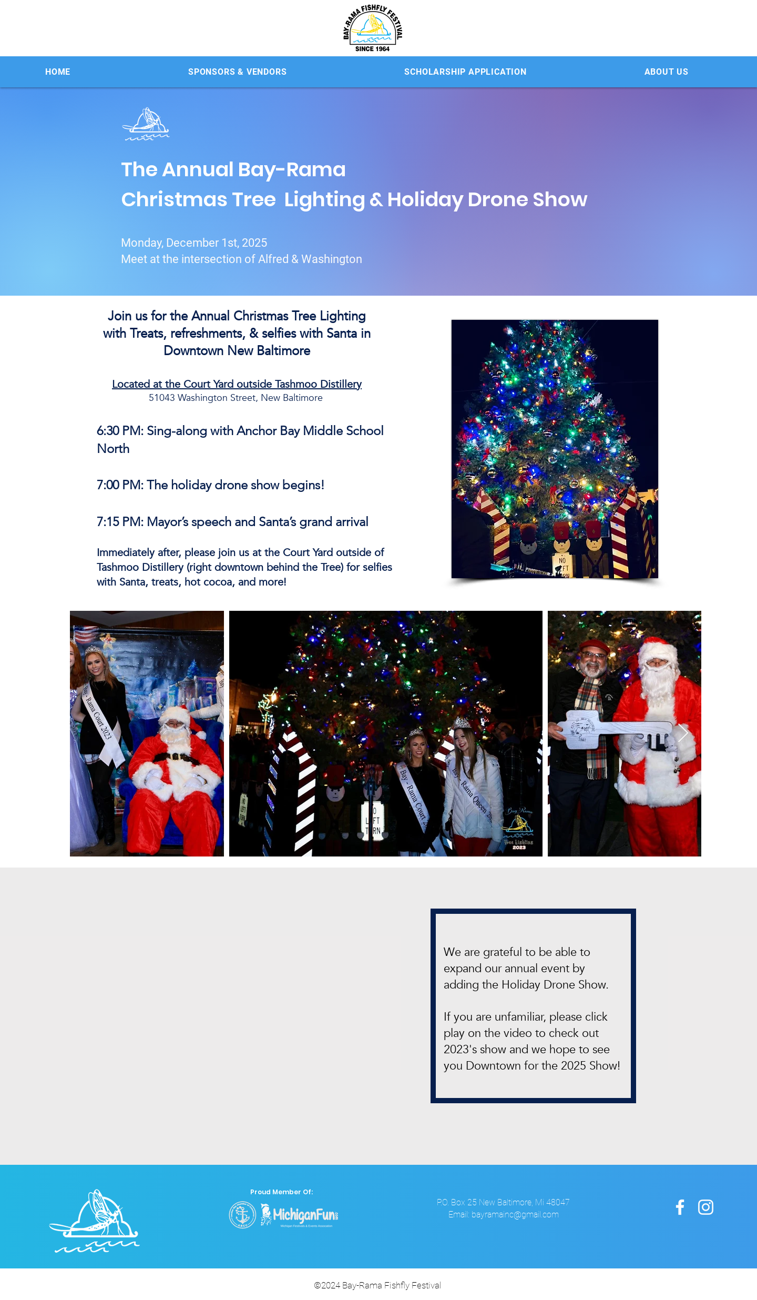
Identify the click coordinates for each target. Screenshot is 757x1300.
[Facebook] (680, 1207)
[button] (237, 72)
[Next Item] (683, 733)
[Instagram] (705, 1207)
